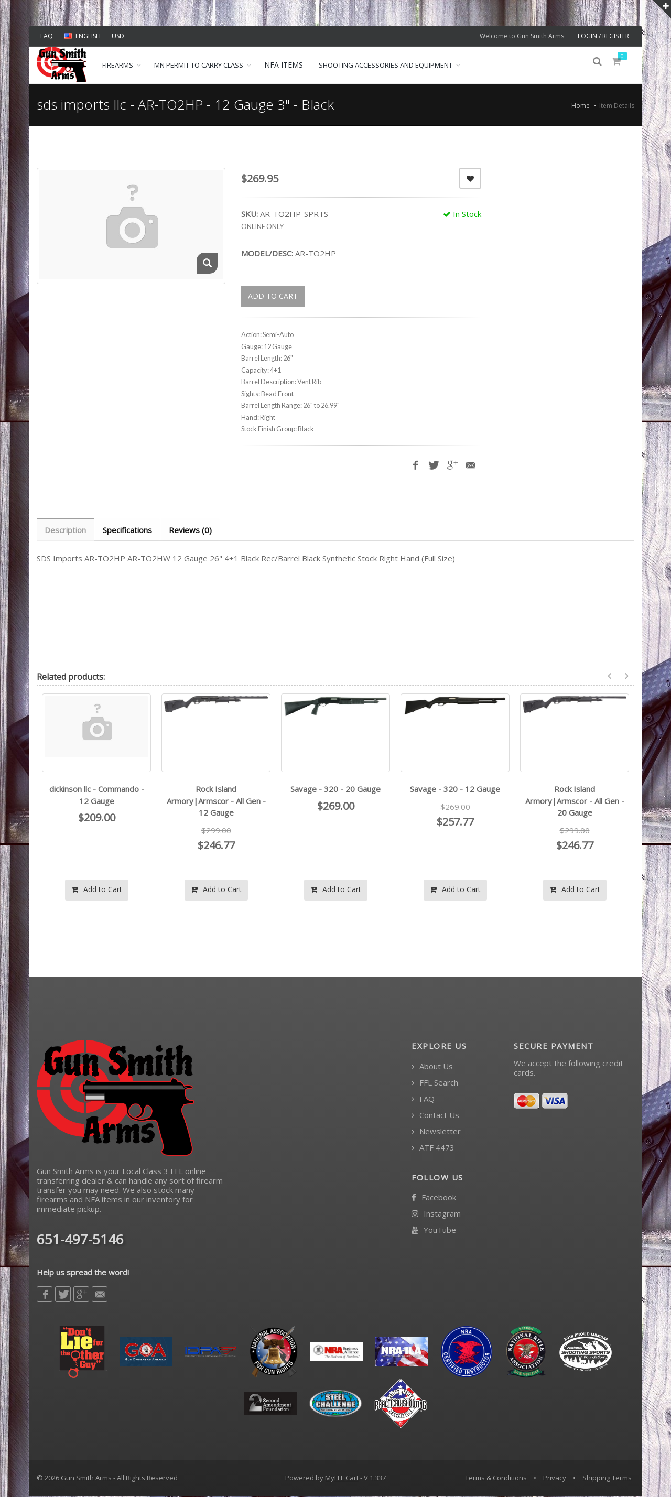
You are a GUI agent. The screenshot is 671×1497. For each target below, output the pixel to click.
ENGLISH (82, 35)
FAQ (46, 35)
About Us (432, 1067)
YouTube (434, 1230)
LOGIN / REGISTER (603, 35)
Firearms (117, 65)
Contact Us (435, 1116)
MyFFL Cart (342, 1478)
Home (580, 105)
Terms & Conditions (496, 1478)
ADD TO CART (273, 296)
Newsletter (436, 1132)
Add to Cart (96, 890)
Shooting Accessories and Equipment (385, 65)
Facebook (434, 1198)
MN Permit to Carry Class (198, 65)
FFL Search (435, 1083)
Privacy (554, 1478)
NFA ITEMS (283, 65)
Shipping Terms (607, 1478)
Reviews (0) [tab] (192, 530)
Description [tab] (65, 530)
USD (118, 35)
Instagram (436, 1214)
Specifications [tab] (129, 530)
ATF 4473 (433, 1148)
